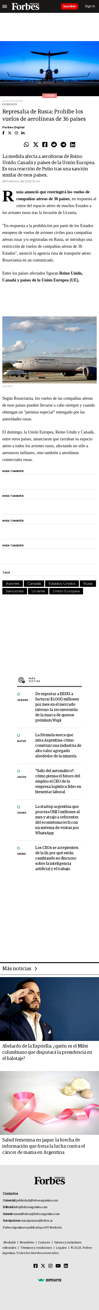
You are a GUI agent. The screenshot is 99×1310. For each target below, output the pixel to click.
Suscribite (69, 6)
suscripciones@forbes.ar (37, 1220)
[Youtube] (58, 1266)
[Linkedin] (66, 1266)
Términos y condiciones (36, 1247)
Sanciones (15, 591)
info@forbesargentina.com (30, 1207)
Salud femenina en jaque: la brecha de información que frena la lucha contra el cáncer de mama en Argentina (43, 1146)
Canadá (34, 583)
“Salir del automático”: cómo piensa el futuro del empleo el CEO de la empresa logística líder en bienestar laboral (58, 781)
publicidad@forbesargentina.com (37, 1200)
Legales (61, 1247)
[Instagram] (50, 1266)
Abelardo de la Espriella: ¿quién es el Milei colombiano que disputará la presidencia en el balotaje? (47, 1052)
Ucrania (38, 591)
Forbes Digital (13, 127)
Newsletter (27, 1242)
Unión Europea (66, 591)
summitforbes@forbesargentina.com (36, 1214)
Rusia (88, 583)
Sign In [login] (90, 6)
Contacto (44, 1242)
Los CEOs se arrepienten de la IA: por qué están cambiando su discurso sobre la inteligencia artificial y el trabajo (56, 858)
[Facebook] (36, 1266)
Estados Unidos (62, 583)
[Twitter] (43, 1266)
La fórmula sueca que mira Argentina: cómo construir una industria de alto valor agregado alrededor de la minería (58, 745)
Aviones (12, 583)
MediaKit (9, 1242)
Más (55, 680)
